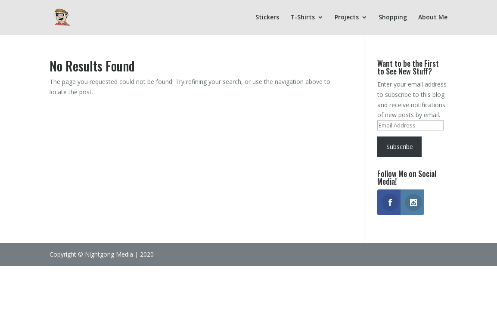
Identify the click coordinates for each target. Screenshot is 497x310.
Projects (347, 17)
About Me (432, 17)
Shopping (393, 17)
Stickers (267, 17)
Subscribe (399, 147)
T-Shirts (302, 17)
